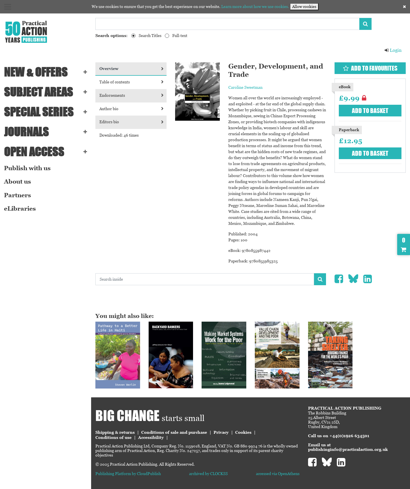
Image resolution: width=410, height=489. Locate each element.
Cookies (243, 432)
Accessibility (151, 437)
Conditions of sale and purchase (174, 432)
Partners (17, 195)
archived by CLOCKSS (208, 473)
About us (17, 181)
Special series (38, 112)
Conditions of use (113, 437)
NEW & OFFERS (35, 72)
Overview (131, 68)
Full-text (179, 36)
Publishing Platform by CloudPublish (128, 473)
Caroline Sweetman (245, 87)
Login (392, 50)
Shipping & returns (115, 432)
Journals (26, 132)
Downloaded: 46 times (119, 135)
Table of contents (131, 82)
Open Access (34, 152)
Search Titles (150, 36)
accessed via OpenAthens (278, 473)
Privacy (221, 432)
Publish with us (27, 168)
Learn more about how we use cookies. (255, 6)
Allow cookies (304, 6)
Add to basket (370, 110)
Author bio (131, 108)
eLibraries (20, 208)
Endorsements (131, 95)
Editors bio (131, 122)
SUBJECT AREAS (38, 92)
